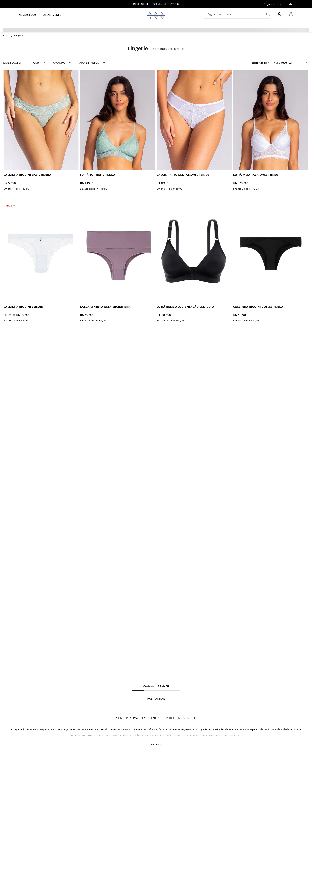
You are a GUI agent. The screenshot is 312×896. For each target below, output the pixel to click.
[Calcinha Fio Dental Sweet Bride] (194, 131)
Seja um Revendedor (279, 4)
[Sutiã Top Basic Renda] (117, 131)
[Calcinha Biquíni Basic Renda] (41, 131)
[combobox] (237, 14)
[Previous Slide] (81, 4)
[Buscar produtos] (268, 14)
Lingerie (18, 35)
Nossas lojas (28, 15)
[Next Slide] (231, 4)
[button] (15, 62)
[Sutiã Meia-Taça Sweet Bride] (271, 131)
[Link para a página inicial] (6, 35)
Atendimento (52, 15)
